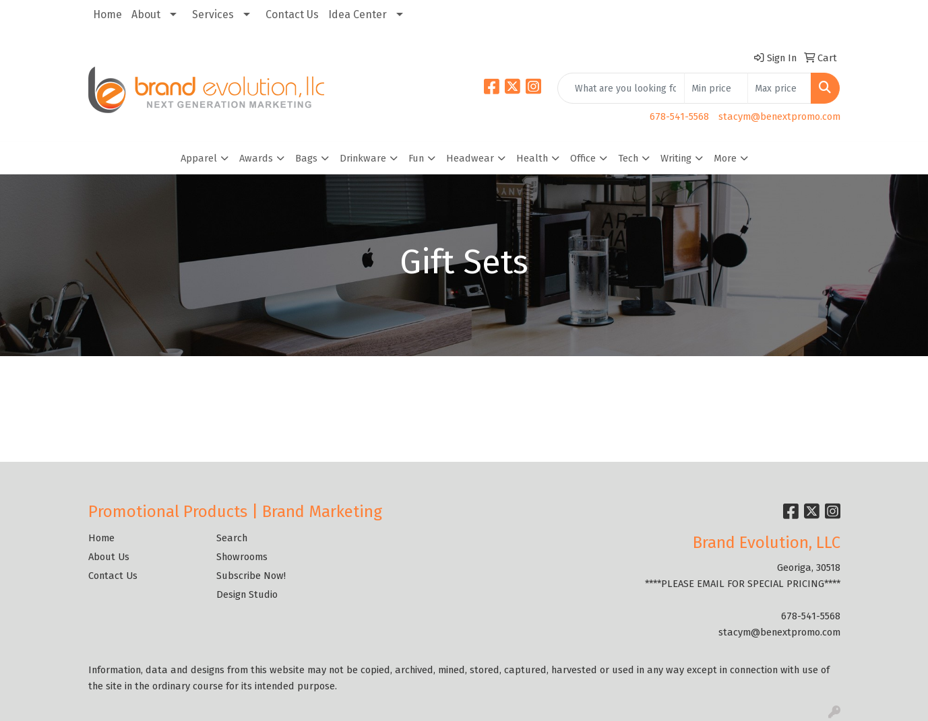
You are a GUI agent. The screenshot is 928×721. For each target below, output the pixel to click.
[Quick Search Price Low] (716, 88)
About (145, 14)
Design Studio (247, 594)
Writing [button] (675, 158)
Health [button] (532, 158)
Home (107, 14)
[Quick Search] (621, 88)
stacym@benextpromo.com (779, 116)
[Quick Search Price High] (779, 88)
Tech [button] (628, 158)
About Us (108, 557)
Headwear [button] (470, 158)
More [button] (725, 158)
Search (231, 538)
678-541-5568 (679, 116)
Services (213, 14)
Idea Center (357, 14)
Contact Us (292, 14)
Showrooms (242, 557)
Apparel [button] (199, 158)
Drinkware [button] (363, 158)
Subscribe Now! (251, 576)
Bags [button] (306, 158)
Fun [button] (416, 158)
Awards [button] (256, 158)
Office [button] (583, 158)
